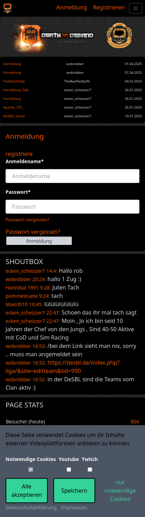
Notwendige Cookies (31, 459)
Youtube (69, 459)
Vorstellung (12, 64)
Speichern (74, 490)
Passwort (18, 192)
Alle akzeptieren (26, 491)
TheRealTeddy (14, 81)
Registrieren (109, 7)
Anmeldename (25, 161)
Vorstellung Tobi (16, 90)
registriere (19, 154)
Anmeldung (71, 7)
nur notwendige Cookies (120, 490)
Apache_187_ (13, 107)
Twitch (90, 459)
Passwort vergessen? (27, 219)
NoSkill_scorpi (14, 116)
